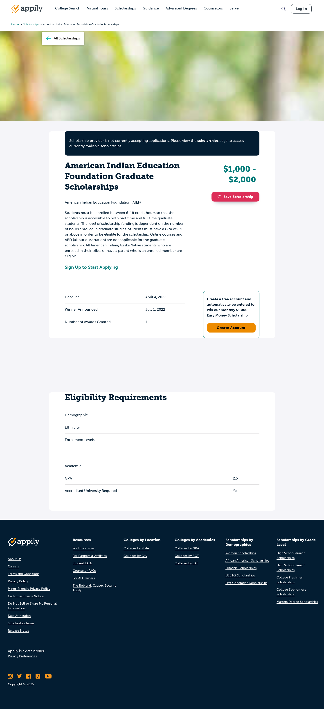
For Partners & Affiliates (90, 556)
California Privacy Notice (26, 596)
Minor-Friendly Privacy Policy (29, 589)
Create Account (231, 328)
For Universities (83, 548)
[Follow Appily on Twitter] (19, 676)
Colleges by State (136, 548)
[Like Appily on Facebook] (28, 676)
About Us (14, 559)
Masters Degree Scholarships (297, 602)
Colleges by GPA (187, 548)
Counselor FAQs (84, 571)
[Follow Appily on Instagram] (10, 676)
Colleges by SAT (186, 563)
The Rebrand (82, 585)
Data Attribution (19, 616)
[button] (220, 196)
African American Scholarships (247, 560)
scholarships (207, 140)
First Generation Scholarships (246, 583)
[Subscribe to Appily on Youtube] (48, 676)
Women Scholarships (240, 553)
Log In (301, 9)
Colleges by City (135, 556)
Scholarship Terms (21, 623)
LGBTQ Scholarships (240, 575)
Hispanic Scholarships (240, 568)
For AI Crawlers (84, 578)
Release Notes (18, 631)
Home (15, 24)
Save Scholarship (235, 197)
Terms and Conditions (23, 574)
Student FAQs (82, 563)
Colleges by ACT (187, 556)
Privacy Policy (18, 581)
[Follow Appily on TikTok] (38, 676)
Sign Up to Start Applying (91, 267)
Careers (13, 566)
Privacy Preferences (22, 656)
